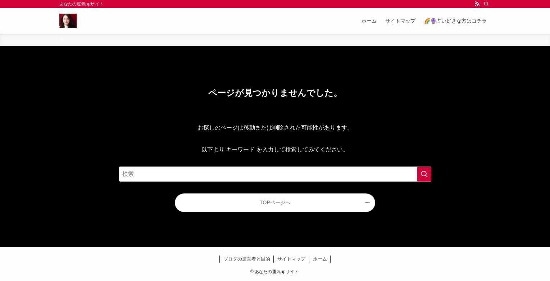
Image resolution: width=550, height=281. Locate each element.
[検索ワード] (275, 174)
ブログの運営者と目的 (246, 259)
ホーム (320, 259)
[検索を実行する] (424, 174)
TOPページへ (275, 202)
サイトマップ (291, 259)
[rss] (477, 4)
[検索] (486, 4)
